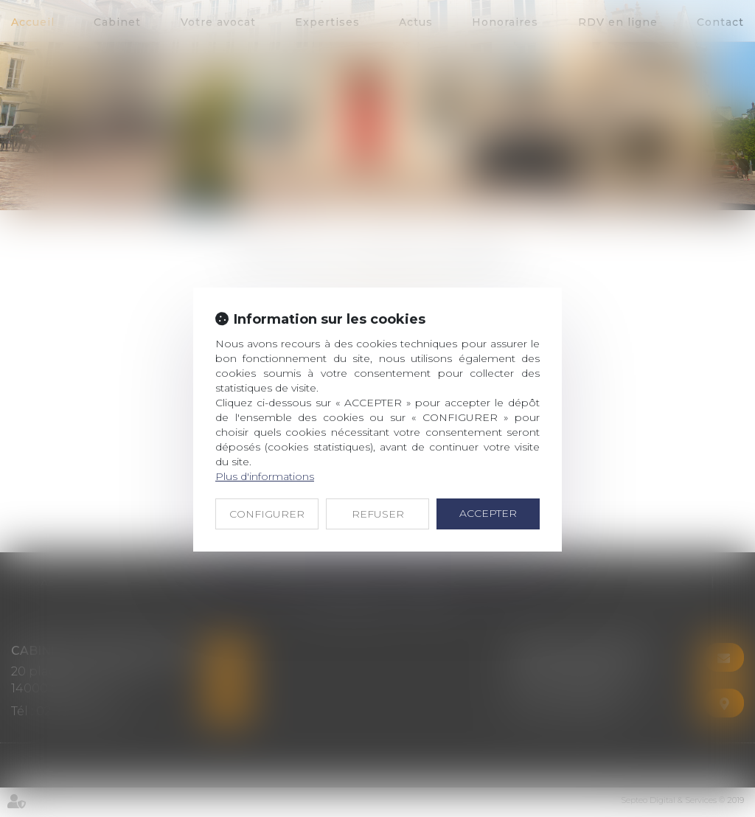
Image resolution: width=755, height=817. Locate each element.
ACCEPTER (488, 513)
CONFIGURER (267, 514)
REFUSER (378, 514)
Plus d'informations (264, 476)
